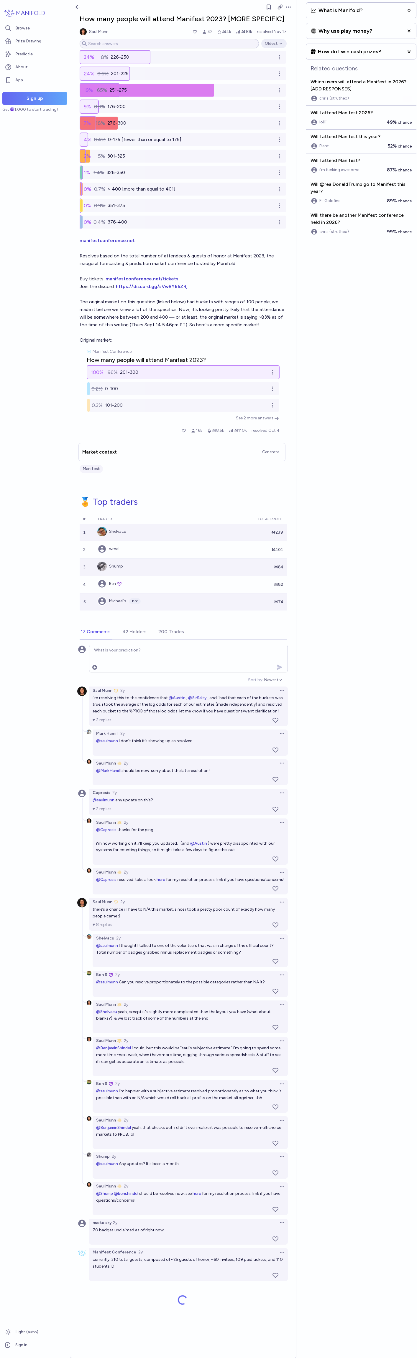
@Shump (104, 1193)
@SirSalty (197, 697)
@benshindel (126, 1193)
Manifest (91, 468)
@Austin (177, 697)
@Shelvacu (106, 1011)
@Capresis (106, 829)
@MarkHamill (108, 770)
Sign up (35, 98)
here (161, 879)
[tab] (96, 632)
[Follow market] (269, 7)
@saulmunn (107, 740)
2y (122, 690)
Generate (270, 451)
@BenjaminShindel (113, 1048)
